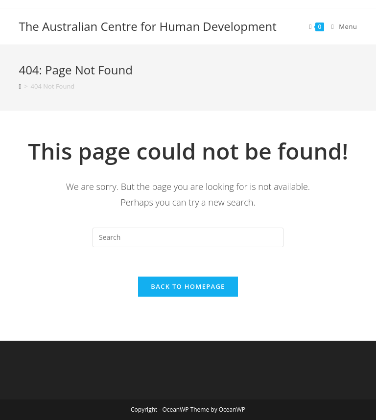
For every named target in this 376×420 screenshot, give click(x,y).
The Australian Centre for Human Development (147, 26)
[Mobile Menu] (340, 26)
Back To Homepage (188, 286)
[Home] (20, 86)
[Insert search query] (188, 237)
